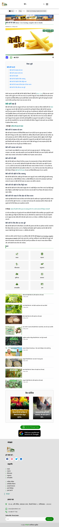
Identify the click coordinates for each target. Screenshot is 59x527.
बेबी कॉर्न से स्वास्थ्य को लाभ (16, 70)
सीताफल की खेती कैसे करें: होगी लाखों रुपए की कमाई (33, 294)
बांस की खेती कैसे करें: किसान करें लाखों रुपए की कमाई (33, 369)
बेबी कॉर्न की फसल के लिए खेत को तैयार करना (20, 84)
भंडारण (9, 471)
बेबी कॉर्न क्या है (11, 67)
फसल (8, 469)
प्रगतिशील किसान (11, 483)
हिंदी (25, 4)
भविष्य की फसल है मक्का (17, 126)
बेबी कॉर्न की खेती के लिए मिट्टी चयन (18, 81)
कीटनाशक (9, 473)
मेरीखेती (8, 494)
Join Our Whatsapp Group (31, 427)
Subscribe (49, 519)
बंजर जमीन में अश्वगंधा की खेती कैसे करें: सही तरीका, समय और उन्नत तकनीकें (38, 326)
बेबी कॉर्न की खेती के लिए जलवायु (17, 78)
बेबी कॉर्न (8, 104)
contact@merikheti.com (12, 508)
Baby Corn (39, 93)
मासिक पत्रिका (10, 481)
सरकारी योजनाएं (11, 486)
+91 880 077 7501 (11, 511)
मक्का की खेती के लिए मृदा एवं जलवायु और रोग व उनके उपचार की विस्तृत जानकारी (30, 209)
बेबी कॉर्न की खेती (14, 76)
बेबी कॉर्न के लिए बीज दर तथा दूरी (17, 87)
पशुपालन (9, 475)
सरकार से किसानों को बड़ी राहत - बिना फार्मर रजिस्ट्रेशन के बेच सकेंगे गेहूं (36, 348)
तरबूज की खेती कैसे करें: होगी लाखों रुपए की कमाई (33, 380)
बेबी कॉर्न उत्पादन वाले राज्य (16, 73)
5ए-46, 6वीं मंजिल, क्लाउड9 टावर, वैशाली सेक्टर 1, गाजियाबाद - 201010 (29, 504)
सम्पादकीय (9, 477)
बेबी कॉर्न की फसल (20, 170)
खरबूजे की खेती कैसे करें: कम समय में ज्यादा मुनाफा (33, 359)
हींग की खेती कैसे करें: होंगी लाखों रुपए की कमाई (32, 316)
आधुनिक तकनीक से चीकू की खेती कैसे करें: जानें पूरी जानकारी (35, 337)
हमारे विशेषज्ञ (10, 488)
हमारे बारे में (10, 490)
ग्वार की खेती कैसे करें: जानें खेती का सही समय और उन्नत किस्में (35, 305)
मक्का (51, 107)
